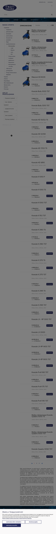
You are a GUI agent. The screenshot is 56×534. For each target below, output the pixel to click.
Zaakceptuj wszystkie (11, 525)
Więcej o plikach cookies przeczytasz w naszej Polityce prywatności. (17, 518)
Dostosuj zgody (33, 522)
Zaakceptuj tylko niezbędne (13, 522)
